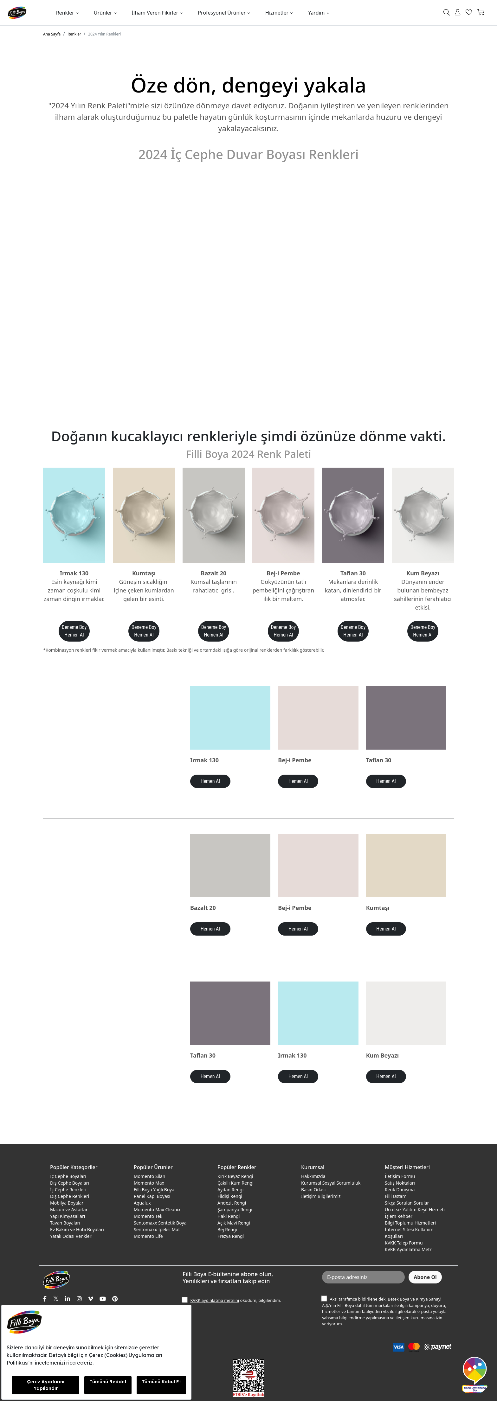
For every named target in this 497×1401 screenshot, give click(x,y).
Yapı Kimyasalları (67, 1216)
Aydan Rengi (230, 1190)
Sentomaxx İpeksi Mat (157, 1229)
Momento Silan (149, 1176)
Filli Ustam (395, 1196)
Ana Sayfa (52, 34)
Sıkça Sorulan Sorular (407, 1203)
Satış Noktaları (400, 1183)
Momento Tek (148, 1216)
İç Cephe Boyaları (68, 1176)
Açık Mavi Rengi (233, 1223)
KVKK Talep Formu (404, 1243)
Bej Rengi (227, 1229)
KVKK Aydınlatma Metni (409, 1249)
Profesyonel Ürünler (222, 12)
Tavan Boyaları (65, 1223)
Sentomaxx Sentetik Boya (160, 1223)
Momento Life (148, 1236)
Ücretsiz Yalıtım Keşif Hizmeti (415, 1209)
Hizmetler (276, 12)
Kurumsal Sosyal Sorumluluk (330, 1183)
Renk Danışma (400, 1190)
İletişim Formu (400, 1176)
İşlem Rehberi (399, 1216)
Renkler (65, 12)
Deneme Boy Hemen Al (74, 631)
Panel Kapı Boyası (152, 1196)
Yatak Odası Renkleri (71, 1236)
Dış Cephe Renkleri (69, 1196)
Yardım (316, 12)
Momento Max (149, 1183)
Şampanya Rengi (234, 1209)
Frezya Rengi (230, 1236)
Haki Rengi (228, 1216)
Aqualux (142, 1203)
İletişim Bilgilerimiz (321, 1196)
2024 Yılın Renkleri (104, 34)
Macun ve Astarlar (68, 1209)
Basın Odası (313, 1190)
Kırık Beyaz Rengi (235, 1176)
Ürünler (103, 12)
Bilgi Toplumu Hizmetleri (410, 1223)
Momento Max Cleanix (157, 1209)
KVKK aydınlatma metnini (214, 1300)
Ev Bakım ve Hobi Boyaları (77, 1229)
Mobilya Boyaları (67, 1203)
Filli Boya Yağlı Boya (154, 1190)
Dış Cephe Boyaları (69, 1183)
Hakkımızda (313, 1176)
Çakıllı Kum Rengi (235, 1183)
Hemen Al (210, 781)
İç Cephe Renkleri (68, 1190)
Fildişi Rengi (229, 1196)
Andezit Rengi (231, 1203)
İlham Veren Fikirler (155, 12)
